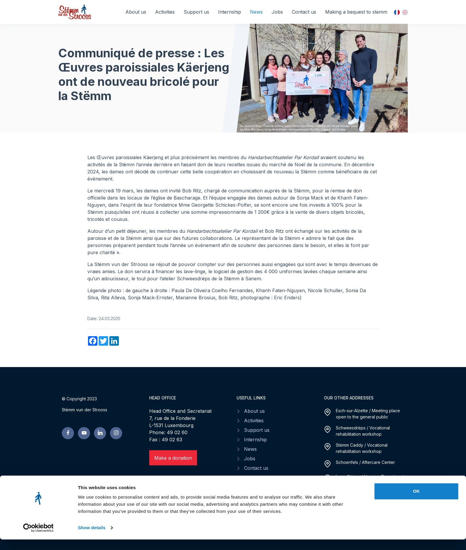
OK (416, 501)
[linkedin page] (100, 433)
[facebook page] (68, 433)
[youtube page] (84, 433)
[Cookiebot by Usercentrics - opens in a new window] (38, 538)
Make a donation (173, 458)
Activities (165, 12)
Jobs (277, 12)
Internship (229, 12)
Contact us (304, 12)
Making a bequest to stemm (356, 12)
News (256, 12)
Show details (92, 538)
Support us (196, 12)
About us (135, 12)
